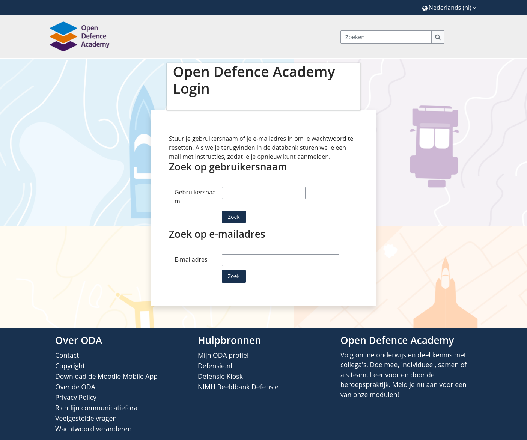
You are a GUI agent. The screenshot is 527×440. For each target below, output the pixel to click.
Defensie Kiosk (220, 376)
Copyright (70, 365)
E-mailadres (191, 259)
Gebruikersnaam (195, 196)
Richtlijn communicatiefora (96, 407)
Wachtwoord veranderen (93, 428)
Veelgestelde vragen (86, 418)
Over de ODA (75, 386)
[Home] (80, 36)
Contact (67, 355)
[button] (449, 7)
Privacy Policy (75, 397)
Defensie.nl (215, 365)
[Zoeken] (386, 37)
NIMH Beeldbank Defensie (238, 386)
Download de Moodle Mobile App (106, 376)
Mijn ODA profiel (223, 355)
